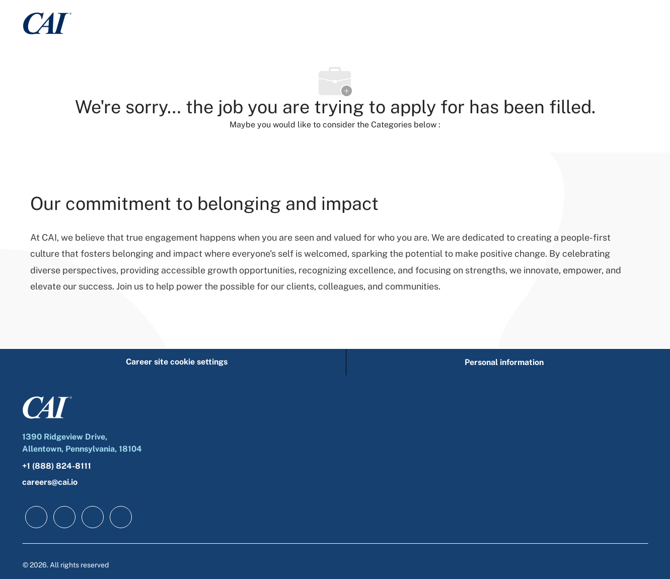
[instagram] (121, 517)
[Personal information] (504, 362)
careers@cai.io (50, 482)
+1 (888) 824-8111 (56, 466)
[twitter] (93, 517)
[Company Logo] (47, 23)
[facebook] (36, 517)
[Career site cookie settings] (177, 362)
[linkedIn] (64, 517)
